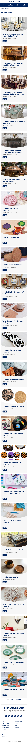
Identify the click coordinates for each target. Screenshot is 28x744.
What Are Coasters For (11, 237)
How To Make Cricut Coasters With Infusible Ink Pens (13, 492)
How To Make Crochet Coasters (14, 550)
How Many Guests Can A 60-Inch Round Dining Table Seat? (14, 93)
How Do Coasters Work (11, 577)
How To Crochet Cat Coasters (13, 379)
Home (2, 8)
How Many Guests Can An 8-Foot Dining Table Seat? (13, 64)
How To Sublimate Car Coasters (14, 406)
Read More (5, 41)
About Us (3, 721)
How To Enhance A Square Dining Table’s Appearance (12, 151)
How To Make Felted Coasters (13, 690)
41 (17, 699)
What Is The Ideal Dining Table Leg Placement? (14, 180)
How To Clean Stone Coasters (13, 662)
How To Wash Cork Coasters (13, 265)
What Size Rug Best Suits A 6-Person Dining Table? (13, 35)
